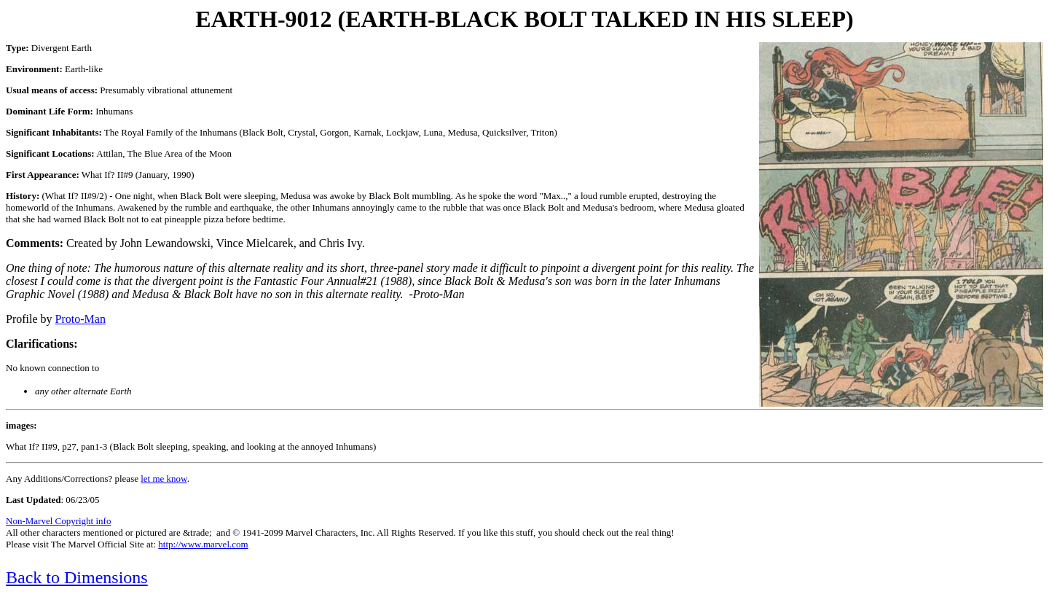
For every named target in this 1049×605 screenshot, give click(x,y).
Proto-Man (80, 319)
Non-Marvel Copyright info (58, 520)
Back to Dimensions (77, 577)
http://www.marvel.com (203, 544)
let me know (163, 478)
